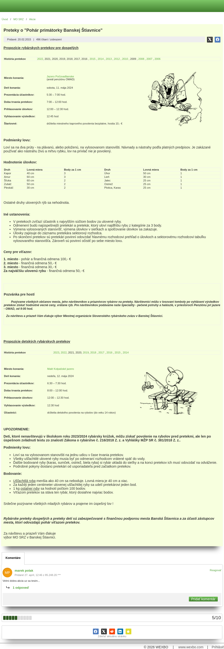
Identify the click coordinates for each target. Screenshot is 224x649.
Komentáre (13, 558)
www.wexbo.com (190, 647)
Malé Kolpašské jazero (60, 368)
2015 (93, 58)
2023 (56, 352)
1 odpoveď (21, 587)
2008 (141, 58)
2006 (158, 58)
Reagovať (215, 570)
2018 (93, 352)
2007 (149, 58)
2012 (117, 58)
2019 (86, 352)
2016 (110, 352)
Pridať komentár (203, 599)
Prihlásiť (218, 647)
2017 (101, 352)
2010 (125, 58)
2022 (40, 58)
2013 (109, 58)
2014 (101, 58)
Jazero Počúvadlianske (60, 76)
